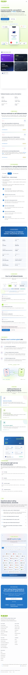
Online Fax (2, 633)
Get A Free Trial (5, 19)
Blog (1, 652)
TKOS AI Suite (3, 630)
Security (2, 658)
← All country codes (5, 5)
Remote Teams (17, 628)
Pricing (16, 642)
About (16, 639)
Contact (16, 641)
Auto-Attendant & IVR (4, 639)
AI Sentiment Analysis (4, 644)
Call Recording (3, 641)
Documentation (3, 653)
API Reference (3, 655)
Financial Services (17, 633)
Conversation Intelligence (5, 642)
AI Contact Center (3, 628)
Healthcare (16, 630)
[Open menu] (26, 1)
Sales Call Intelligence (4, 647)
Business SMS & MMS (4, 631)
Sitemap (2, 660)
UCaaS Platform (3, 625)
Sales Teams (17, 625)
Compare (16, 644)
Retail (15, 631)
